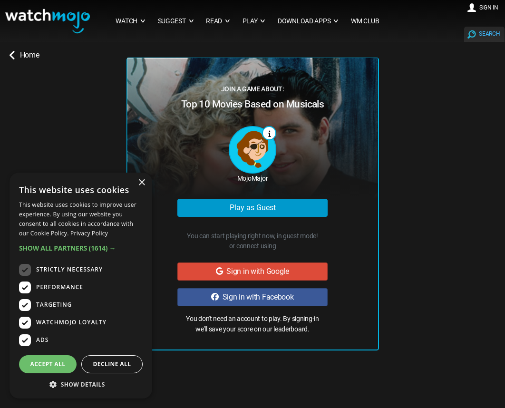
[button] (81, 248)
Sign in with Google (252, 271)
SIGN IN (488, 7)
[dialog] (81, 285)
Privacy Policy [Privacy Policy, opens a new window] (89, 233)
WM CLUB (365, 21)
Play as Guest (253, 207)
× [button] (141, 182)
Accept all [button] (48, 364)
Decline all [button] (112, 364)
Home (24, 55)
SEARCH (489, 33)
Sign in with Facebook (252, 296)
